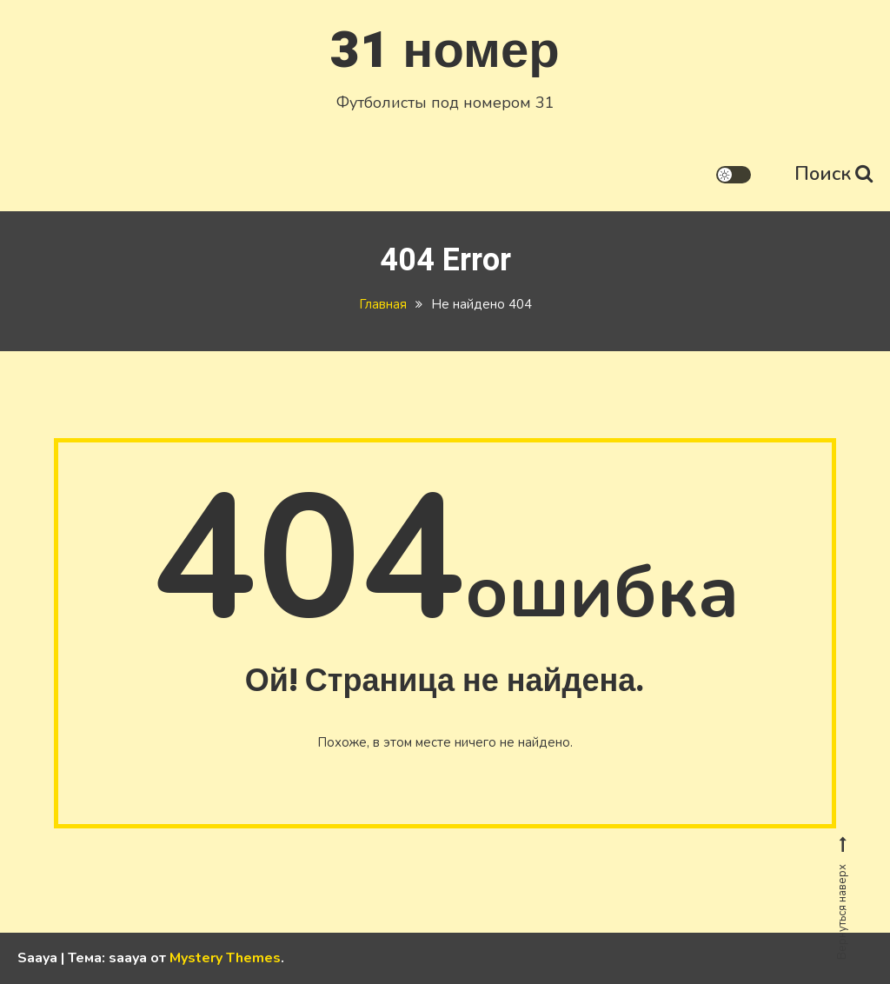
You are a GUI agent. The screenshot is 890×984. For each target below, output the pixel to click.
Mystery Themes (225, 957)
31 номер (444, 51)
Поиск (833, 174)
